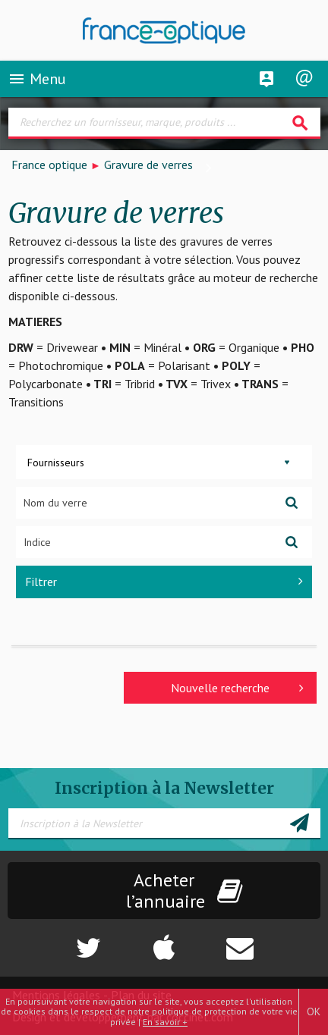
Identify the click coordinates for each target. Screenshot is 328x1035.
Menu (37, 79)
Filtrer (164, 581)
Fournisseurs (55, 462)
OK (313, 1011)
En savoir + (165, 1021)
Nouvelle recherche (237, 687)
